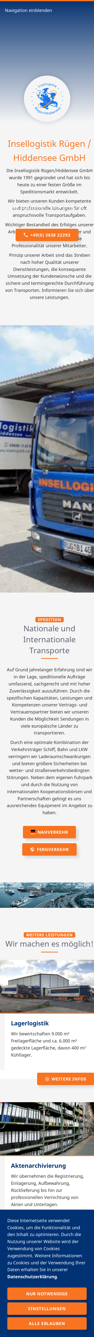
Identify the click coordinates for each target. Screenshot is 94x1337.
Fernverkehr (49, 849)
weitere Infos (65, 1079)
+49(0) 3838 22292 (47, 235)
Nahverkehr (49, 832)
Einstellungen (47, 1308)
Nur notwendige (47, 1294)
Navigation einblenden (28, 10)
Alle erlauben (47, 1323)
